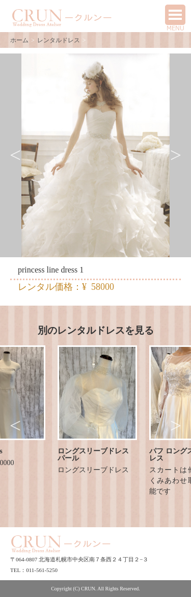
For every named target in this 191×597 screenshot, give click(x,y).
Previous (15, 155)
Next (176, 155)
